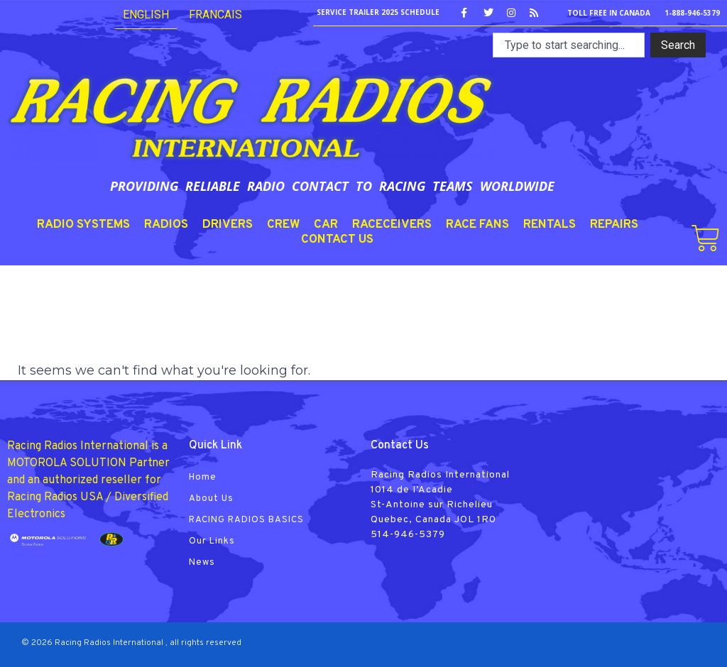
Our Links (212, 541)
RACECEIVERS (392, 225)
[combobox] (569, 45)
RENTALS (549, 225)
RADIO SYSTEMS (83, 225)
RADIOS (166, 225)
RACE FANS (477, 225)
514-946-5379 (408, 535)
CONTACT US (337, 240)
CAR (326, 225)
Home (203, 477)
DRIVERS (227, 225)
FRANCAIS (215, 14)
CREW (283, 225)
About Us (211, 499)
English (146, 14)
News (202, 562)
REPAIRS (614, 225)
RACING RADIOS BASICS (246, 520)
